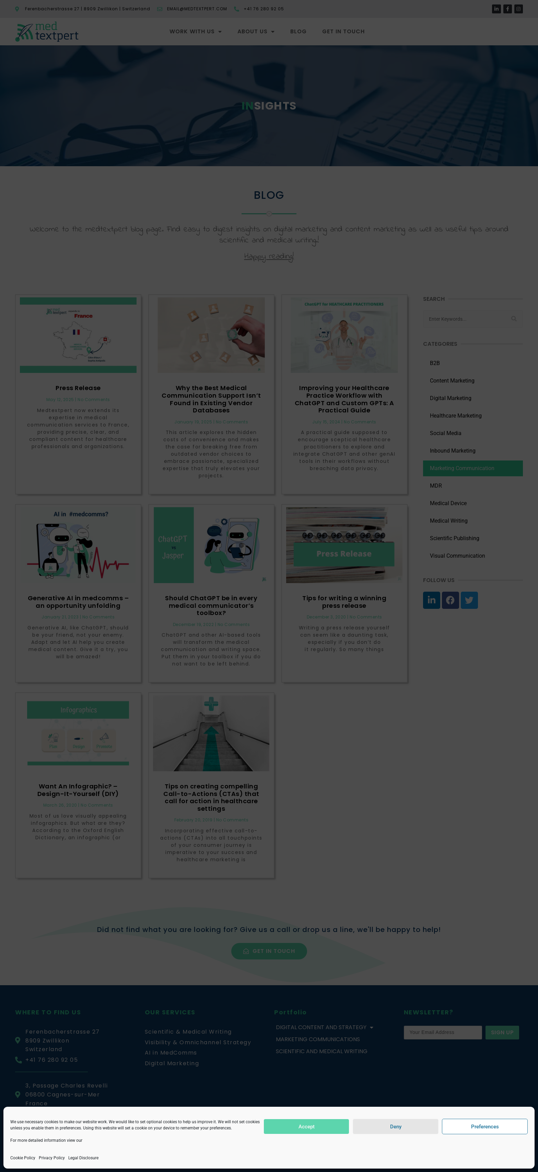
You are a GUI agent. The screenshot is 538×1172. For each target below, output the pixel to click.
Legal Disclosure (83, 1158)
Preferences (485, 1127)
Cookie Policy (22, 1158)
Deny (395, 1127)
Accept (307, 1127)
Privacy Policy (52, 1158)
